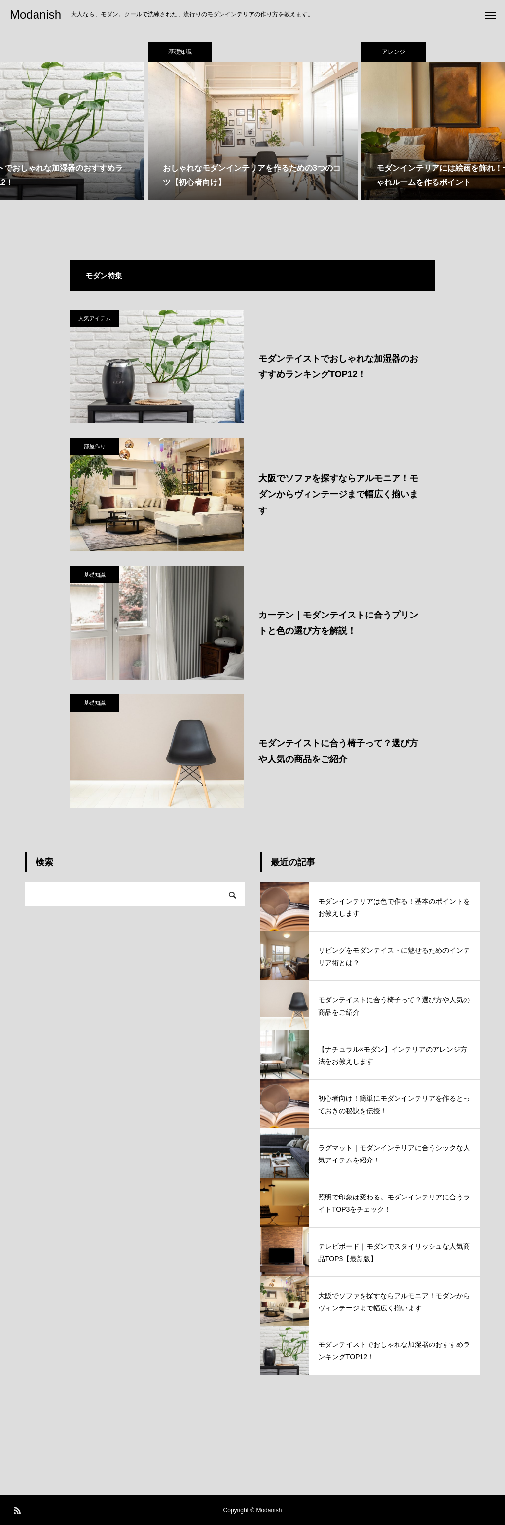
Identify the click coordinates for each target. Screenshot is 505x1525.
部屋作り (95, 446)
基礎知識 (95, 575)
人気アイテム (94, 318)
